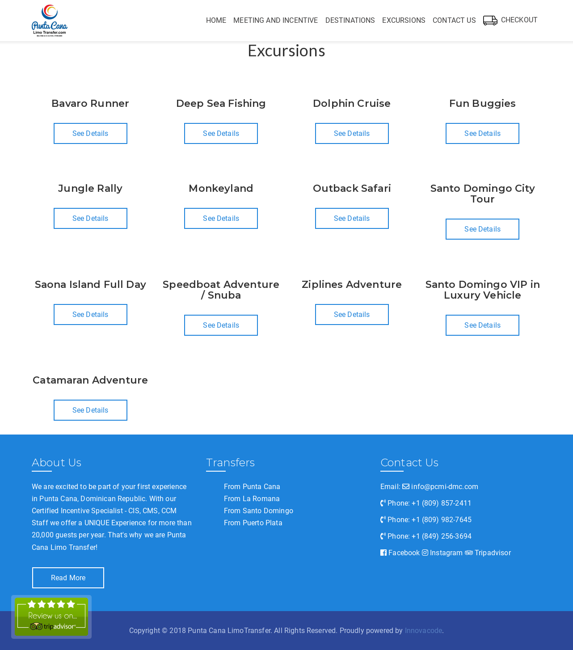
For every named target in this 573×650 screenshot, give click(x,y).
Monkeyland (221, 188)
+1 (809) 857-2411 (442, 503)
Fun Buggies (482, 103)
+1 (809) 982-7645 (442, 519)
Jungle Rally (90, 188)
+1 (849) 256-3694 (442, 536)
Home (216, 20)
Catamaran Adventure (90, 380)
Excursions (404, 20)
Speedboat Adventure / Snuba (221, 290)
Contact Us (454, 20)
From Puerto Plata (253, 523)
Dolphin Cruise (352, 103)
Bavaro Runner (90, 103)
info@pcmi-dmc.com (440, 486)
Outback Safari (352, 188)
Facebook (400, 553)
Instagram (442, 553)
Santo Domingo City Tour (482, 193)
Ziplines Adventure (352, 285)
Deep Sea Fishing (221, 103)
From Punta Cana (252, 486)
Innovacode (423, 630)
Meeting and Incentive (275, 20)
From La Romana (252, 498)
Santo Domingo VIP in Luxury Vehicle (483, 290)
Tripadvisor (488, 553)
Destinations (350, 20)
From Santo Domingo (258, 510)
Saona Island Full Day (90, 285)
